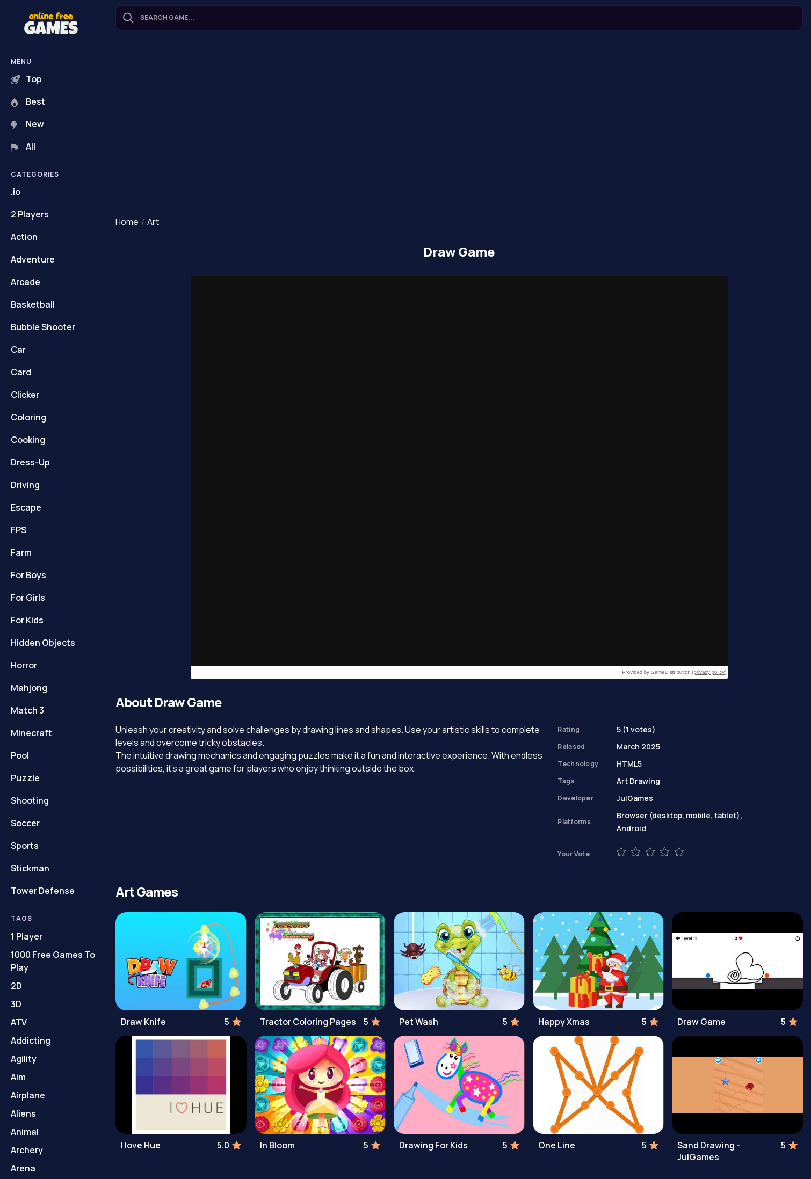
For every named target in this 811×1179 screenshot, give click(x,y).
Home (127, 222)
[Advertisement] (459, 124)
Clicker (25, 395)
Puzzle (25, 778)
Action (24, 237)
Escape (26, 507)
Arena (23, 1168)
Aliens (23, 1113)
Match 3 (27, 710)
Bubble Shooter (43, 327)
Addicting (30, 1040)
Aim (18, 1077)
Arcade (25, 282)
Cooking (28, 440)
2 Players (30, 214)
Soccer (25, 823)
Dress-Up (30, 462)
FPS (18, 530)
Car (18, 349)
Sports (25, 846)
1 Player (26, 936)
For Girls (28, 597)
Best (28, 101)
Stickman (30, 868)
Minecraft (31, 733)
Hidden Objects (43, 643)
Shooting (30, 800)
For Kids (27, 620)
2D (16, 986)
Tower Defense (43, 891)
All (23, 146)
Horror (24, 665)
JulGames (635, 798)
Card (21, 372)
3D (16, 1004)
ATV (19, 1022)
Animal (25, 1132)
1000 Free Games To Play (53, 961)
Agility (24, 1059)
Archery (27, 1150)
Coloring (28, 417)
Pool (20, 755)
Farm (21, 552)
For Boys (28, 575)
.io (15, 192)
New (27, 124)
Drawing (644, 781)
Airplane (28, 1095)
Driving (25, 485)
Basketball (33, 304)
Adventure (33, 259)
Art (153, 222)
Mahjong (29, 688)
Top (26, 79)
